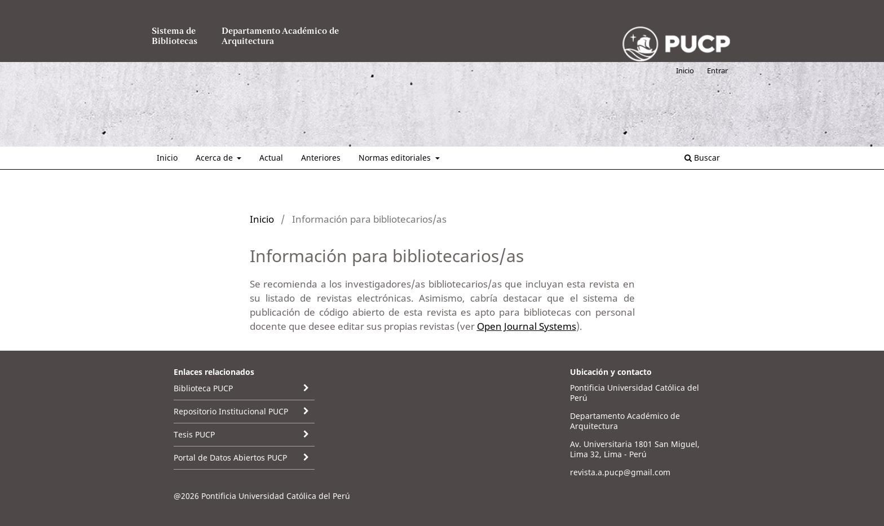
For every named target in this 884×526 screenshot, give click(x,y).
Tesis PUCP (194, 434)
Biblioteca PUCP (203, 388)
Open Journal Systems (526, 326)
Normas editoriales (396, 157)
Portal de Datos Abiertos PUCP (230, 457)
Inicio (167, 157)
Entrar (717, 70)
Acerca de (215, 157)
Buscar (702, 157)
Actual (271, 157)
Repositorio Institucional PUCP (231, 411)
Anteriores (321, 157)
